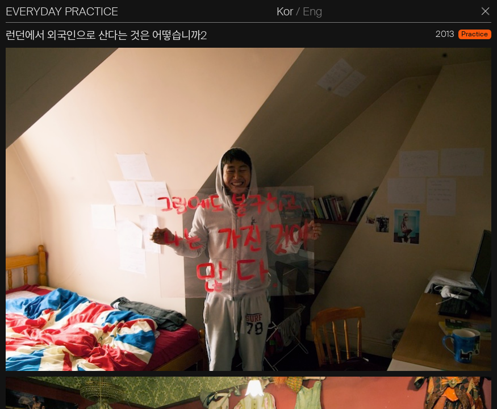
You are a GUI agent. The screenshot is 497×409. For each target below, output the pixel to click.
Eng (312, 11)
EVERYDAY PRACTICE (62, 11)
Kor (285, 11)
